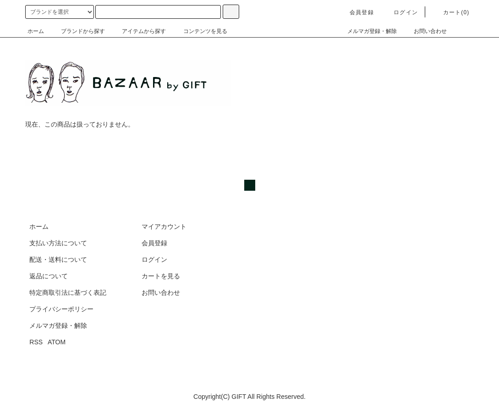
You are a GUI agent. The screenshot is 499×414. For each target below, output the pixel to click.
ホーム (35, 31)
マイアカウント (164, 226)
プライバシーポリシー (61, 309)
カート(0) (451, 12)
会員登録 (356, 12)
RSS (36, 342)
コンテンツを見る (199, 31)
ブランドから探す (77, 31)
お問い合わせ (425, 31)
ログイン (400, 12)
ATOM (57, 342)
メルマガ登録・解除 (366, 31)
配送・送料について (58, 259)
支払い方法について (58, 243)
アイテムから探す (138, 31)
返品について (48, 276)
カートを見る (161, 276)
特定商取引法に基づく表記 (67, 292)
